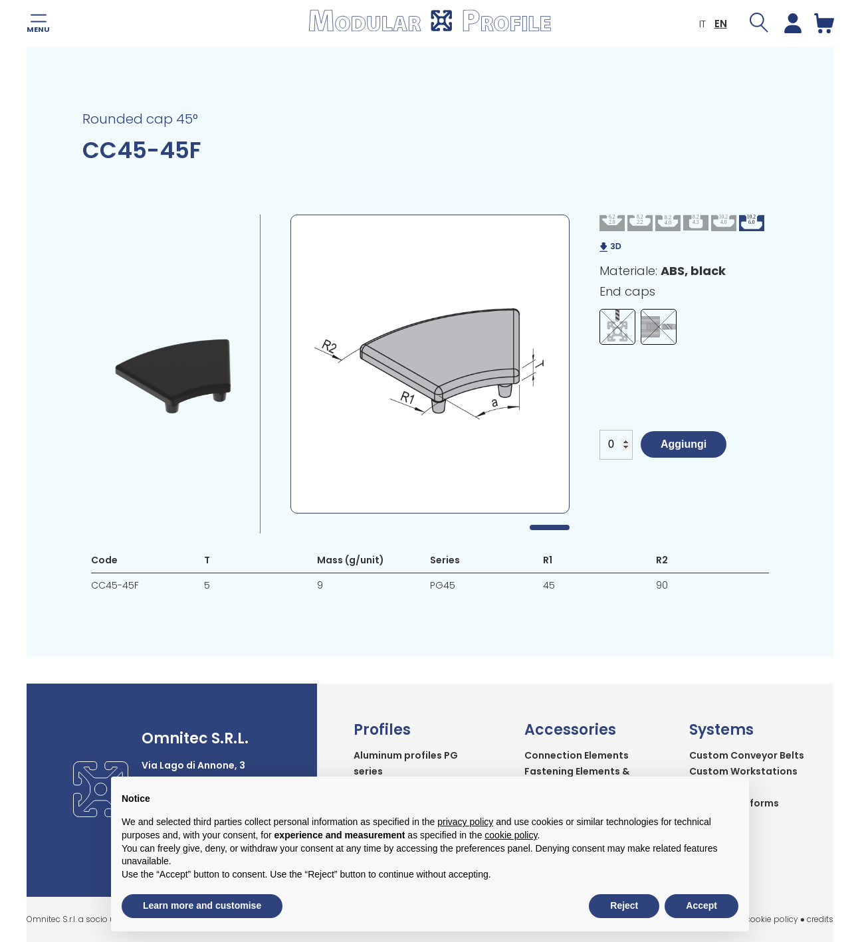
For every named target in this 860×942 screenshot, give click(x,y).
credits (820, 919)
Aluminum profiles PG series (406, 763)
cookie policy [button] (510, 835)
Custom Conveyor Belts (746, 755)
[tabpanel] (430, 364)
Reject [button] (624, 905)
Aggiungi (683, 444)
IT (702, 24)
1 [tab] (550, 527)
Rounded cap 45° (140, 119)
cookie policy (772, 919)
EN (720, 24)
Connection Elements (576, 755)
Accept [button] (701, 905)
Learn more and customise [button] (202, 905)
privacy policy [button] (465, 821)
